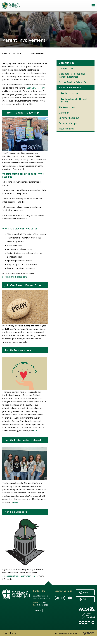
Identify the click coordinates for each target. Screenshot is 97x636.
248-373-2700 (44, 603)
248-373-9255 (42, 605)
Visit (82, 599)
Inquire (83, 592)
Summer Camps (68, 123)
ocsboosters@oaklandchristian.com (18, 576)
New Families (66, 128)
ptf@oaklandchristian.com (14, 277)
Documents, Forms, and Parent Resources (72, 75)
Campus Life (17, 53)
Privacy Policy (9, 633)
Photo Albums (67, 107)
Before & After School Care (74, 82)
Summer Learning (69, 117)
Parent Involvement (36, 53)
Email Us (38, 611)
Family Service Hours (35, 88)
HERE (35, 430)
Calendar (64, 112)
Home (4, 53)
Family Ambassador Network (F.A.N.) (74, 100)
